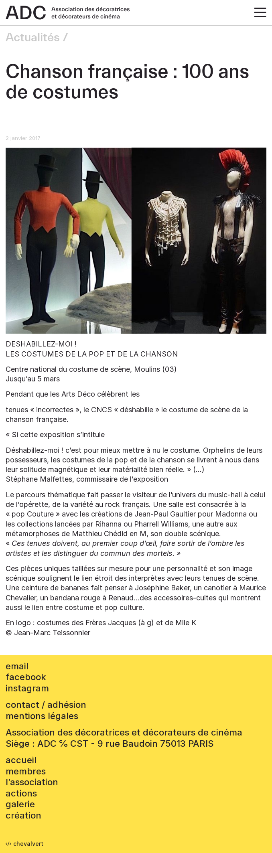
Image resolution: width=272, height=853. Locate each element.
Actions (21, 793)
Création (23, 815)
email (17, 666)
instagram (27, 688)
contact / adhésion (46, 704)
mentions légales (42, 716)
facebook (26, 677)
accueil (21, 760)
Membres (26, 771)
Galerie (20, 804)
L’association (32, 782)
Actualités (33, 37)
